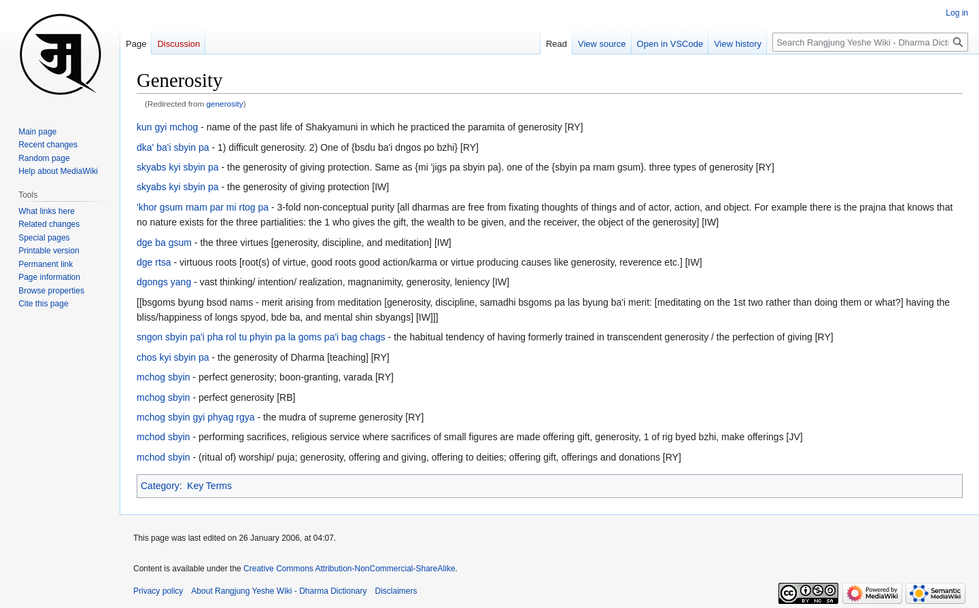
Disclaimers (396, 591)
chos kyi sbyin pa (173, 357)
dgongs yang (164, 281)
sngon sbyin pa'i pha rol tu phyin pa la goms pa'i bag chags (261, 337)
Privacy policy (158, 591)
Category (160, 485)
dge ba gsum (164, 242)
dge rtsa (154, 262)
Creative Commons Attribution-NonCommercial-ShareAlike (349, 568)
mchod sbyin (163, 436)
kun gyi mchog (167, 127)
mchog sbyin (163, 377)
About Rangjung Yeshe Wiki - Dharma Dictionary (278, 591)
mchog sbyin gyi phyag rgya (196, 417)
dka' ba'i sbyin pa (173, 147)
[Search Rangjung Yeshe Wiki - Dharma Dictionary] (870, 42)
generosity (225, 103)
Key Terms (209, 485)
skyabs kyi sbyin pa (178, 167)
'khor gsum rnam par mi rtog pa (203, 207)
